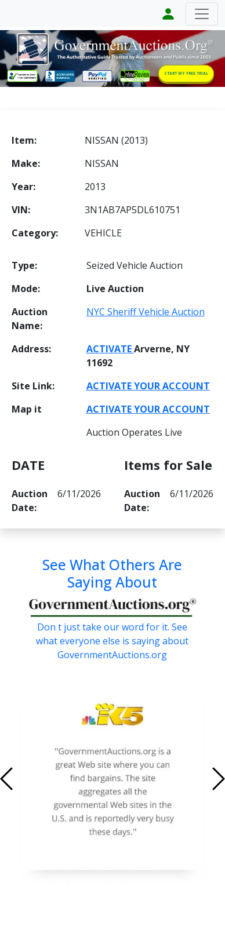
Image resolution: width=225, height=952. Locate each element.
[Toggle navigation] (202, 13)
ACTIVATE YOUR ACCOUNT (148, 386)
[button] (23, 779)
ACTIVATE (110, 348)
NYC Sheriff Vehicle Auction (145, 311)
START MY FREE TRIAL (186, 73)
